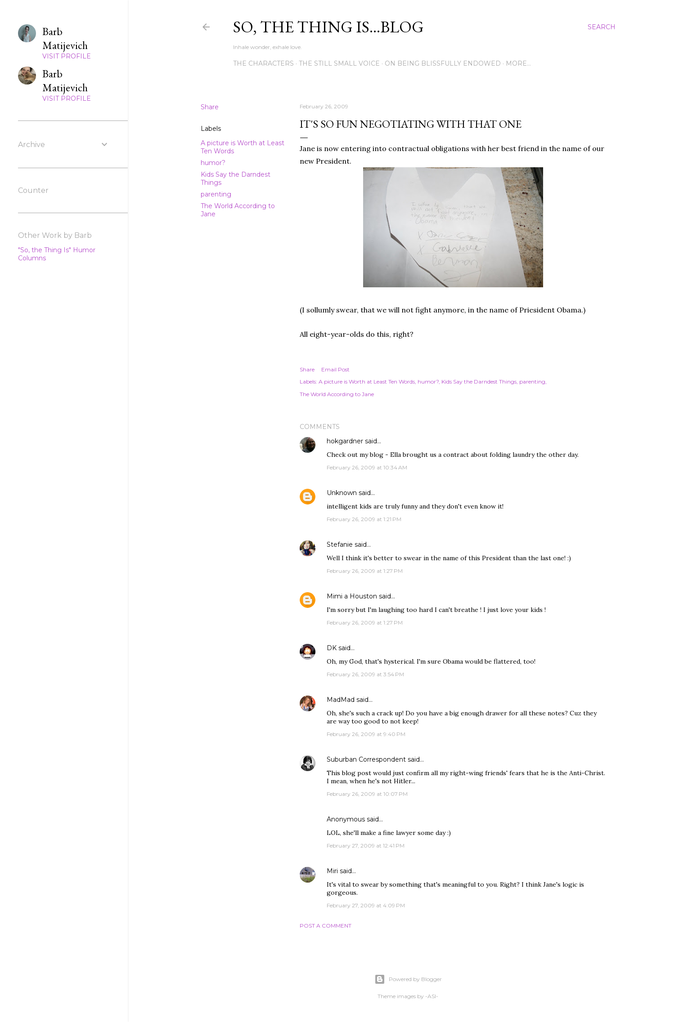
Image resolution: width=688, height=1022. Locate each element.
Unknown (342, 493)
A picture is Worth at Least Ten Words (367, 381)
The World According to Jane (337, 394)
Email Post (335, 369)
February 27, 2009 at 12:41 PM (366, 845)
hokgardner (345, 441)
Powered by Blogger (408, 979)
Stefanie (340, 544)
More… (518, 63)
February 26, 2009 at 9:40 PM (366, 734)
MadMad (341, 700)
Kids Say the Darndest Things (479, 381)
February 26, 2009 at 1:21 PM (364, 519)
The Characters (263, 63)
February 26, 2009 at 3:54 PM (365, 674)
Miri (332, 871)
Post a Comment (325, 925)
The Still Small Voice (339, 63)
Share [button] (210, 107)
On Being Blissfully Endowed (443, 63)
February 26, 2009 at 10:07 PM (367, 793)
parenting (216, 194)
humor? (213, 163)
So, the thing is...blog (328, 26)
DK (332, 648)
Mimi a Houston (352, 596)
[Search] (602, 27)
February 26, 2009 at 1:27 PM (365, 570)
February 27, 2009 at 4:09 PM (366, 905)
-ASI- (431, 996)
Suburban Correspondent (366, 759)
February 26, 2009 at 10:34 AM (367, 467)
